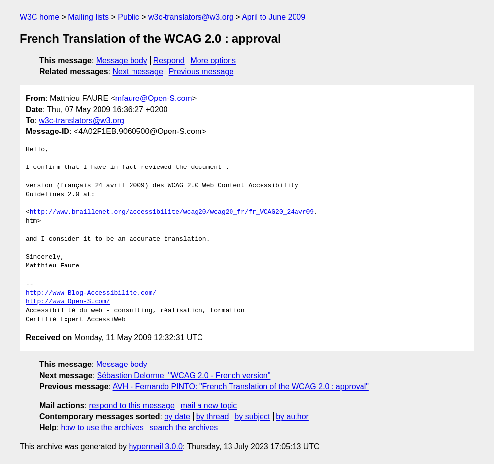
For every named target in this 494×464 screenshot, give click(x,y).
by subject (252, 416)
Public (128, 17)
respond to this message (131, 405)
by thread (212, 416)
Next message (138, 71)
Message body (121, 60)
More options (213, 60)
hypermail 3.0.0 (155, 446)
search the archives (184, 427)
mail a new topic (209, 405)
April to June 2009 (273, 17)
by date (177, 416)
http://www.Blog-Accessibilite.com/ (91, 293)
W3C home (39, 17)
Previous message (201, 71)
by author (292, 416)
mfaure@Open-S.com (153, 98)
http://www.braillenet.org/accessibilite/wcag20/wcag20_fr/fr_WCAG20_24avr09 (172, 212)
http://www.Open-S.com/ (68, 302)
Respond (169, 60)
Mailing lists (88, 17)
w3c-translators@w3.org (190, 17)
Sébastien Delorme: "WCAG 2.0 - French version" (184, 375)
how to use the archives (102, 427)
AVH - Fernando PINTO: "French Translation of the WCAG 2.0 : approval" (241, 386)
